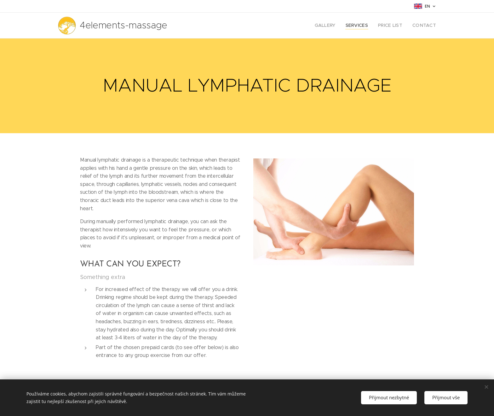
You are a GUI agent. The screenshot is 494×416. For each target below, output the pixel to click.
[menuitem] (333, 25)
